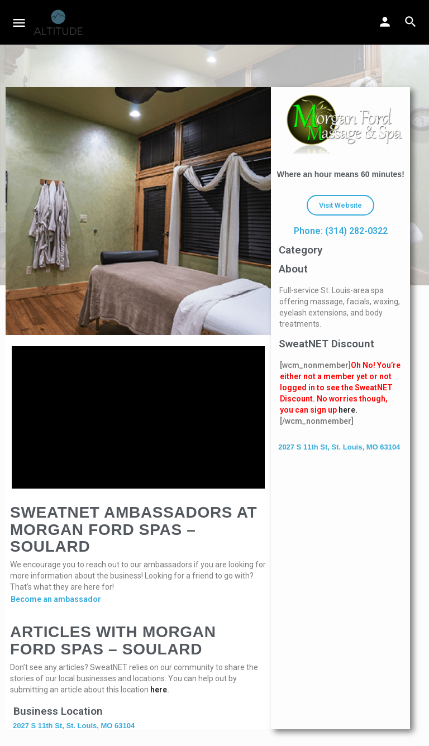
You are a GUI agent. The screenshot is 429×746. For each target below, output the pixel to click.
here (158, 689)
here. (348, 409)
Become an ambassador (56, 599)
